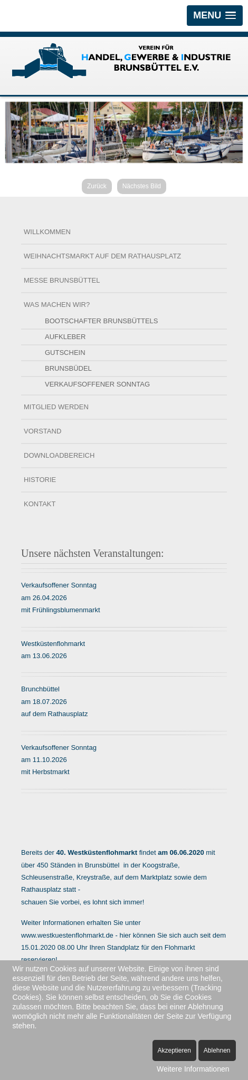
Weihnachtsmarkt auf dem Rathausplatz (102, 255)
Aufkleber (65, 336)
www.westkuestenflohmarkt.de (67, 934)
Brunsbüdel (68, 368)
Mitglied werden (56, 406)
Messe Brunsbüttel (62, 280)
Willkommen (47, 231)
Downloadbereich (59, 455)
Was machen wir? (57, 304)
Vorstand (42, 431)
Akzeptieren (174, 1050)
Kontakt (39, 503)
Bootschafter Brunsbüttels (101, 320)
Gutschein (65, 352)
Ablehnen (217, 1050)
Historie (40, 479)
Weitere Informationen (193, 1069)
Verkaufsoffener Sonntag (97, 384)
